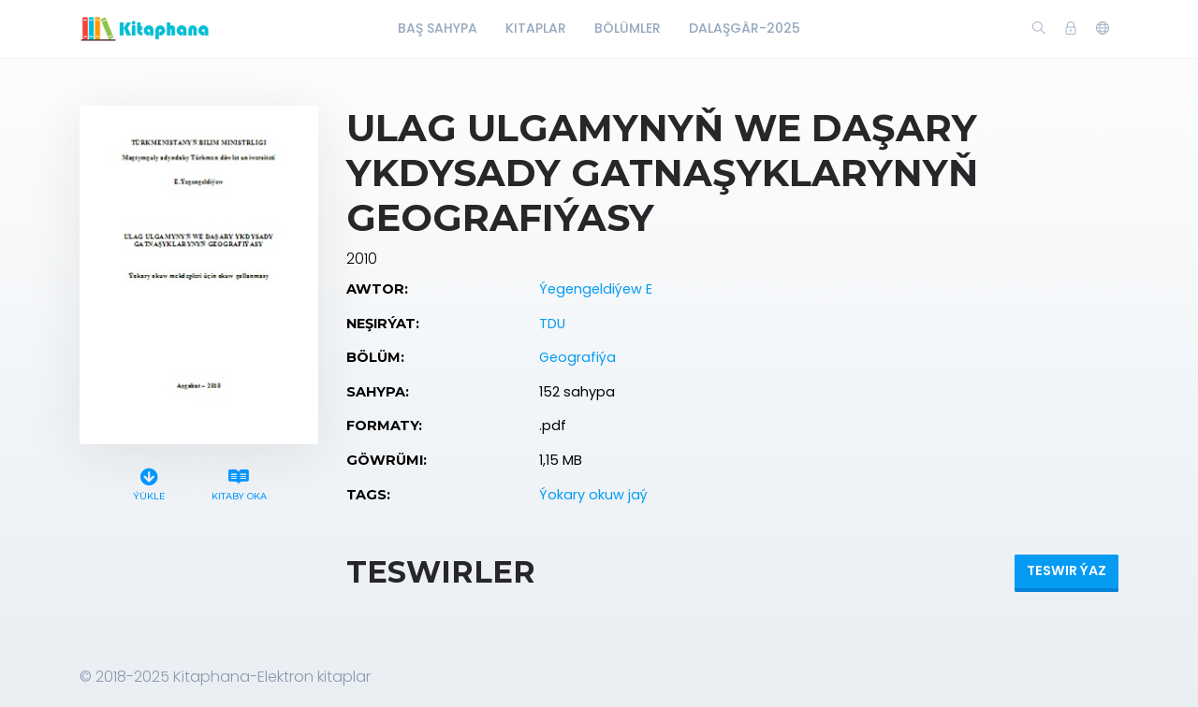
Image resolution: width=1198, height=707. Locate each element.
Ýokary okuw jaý (593, 494)
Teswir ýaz (1066, 570)
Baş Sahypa (437, 28)
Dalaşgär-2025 (744, 28)
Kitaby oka (238, 482)
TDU (552, 323)
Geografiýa (577, 357)
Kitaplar (535, 28)
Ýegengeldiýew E (595, 289)
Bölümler (627, 28)
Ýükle (149, 482)
